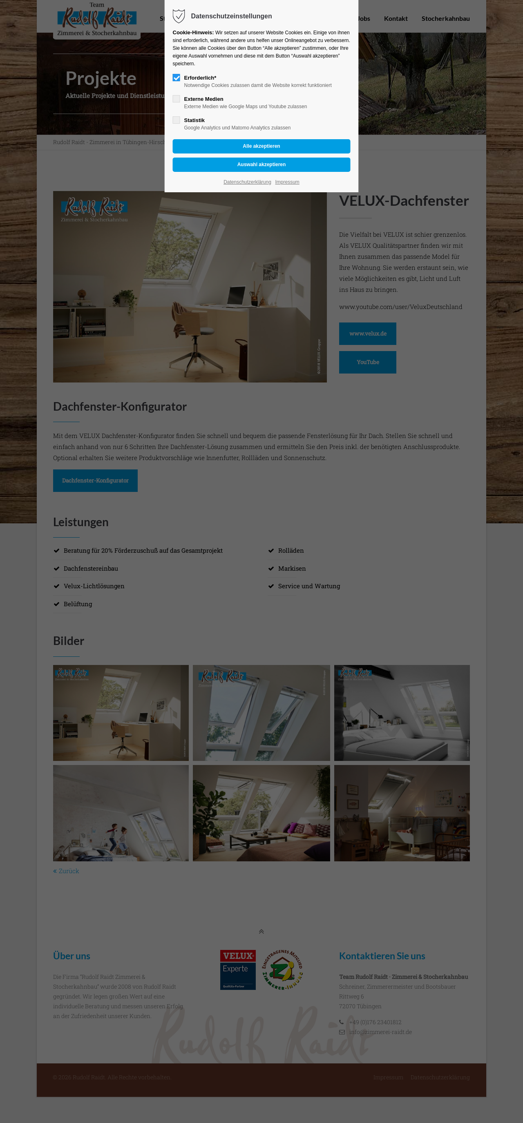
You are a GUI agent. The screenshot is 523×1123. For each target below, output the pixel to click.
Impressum (287, 182)
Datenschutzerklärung (247, 182)
